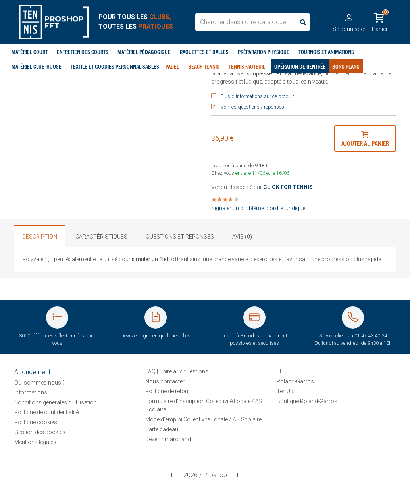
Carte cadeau (161, 429)
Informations (30, 392)
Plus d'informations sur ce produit (252, 96)
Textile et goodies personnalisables (115, 66)
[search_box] (246, 22)
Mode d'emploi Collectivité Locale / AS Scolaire (203, 419)
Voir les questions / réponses (247, 107)
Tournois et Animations (326, 51)
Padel (173, 66)
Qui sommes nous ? (39, 382)
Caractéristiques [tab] (101, 236)
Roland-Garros (295, 381)
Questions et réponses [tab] (180, 236)
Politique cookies (35, 422)
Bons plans (346, 66)
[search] (303, 22)
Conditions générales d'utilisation (55, 402)
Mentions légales (35, 442)
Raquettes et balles (205, 51)
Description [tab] (39, 236)
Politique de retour (167, 391)
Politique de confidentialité (46, 412)
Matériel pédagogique (144, 51)
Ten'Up (285, 391)
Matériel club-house (37, 66)
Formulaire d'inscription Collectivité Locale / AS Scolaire (203, 405)
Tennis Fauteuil (247, 66)
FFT (282, 371)
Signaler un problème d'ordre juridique (258, 208)
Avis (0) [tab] (242, 236)
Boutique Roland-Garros (307, 401)
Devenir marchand (168, 439)
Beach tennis (204, 66)
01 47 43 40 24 (370, 336)
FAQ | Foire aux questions (176, 371)
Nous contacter (165, 381)
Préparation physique (264, 51)
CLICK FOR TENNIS (288, 187)
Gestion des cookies (39, 432)
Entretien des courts (83, 51)
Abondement (32, 372)
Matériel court (30, 51)
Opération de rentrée (300, 66)
